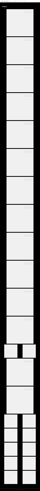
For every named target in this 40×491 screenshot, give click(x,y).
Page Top (20, 487)
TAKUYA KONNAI (5, 1)
